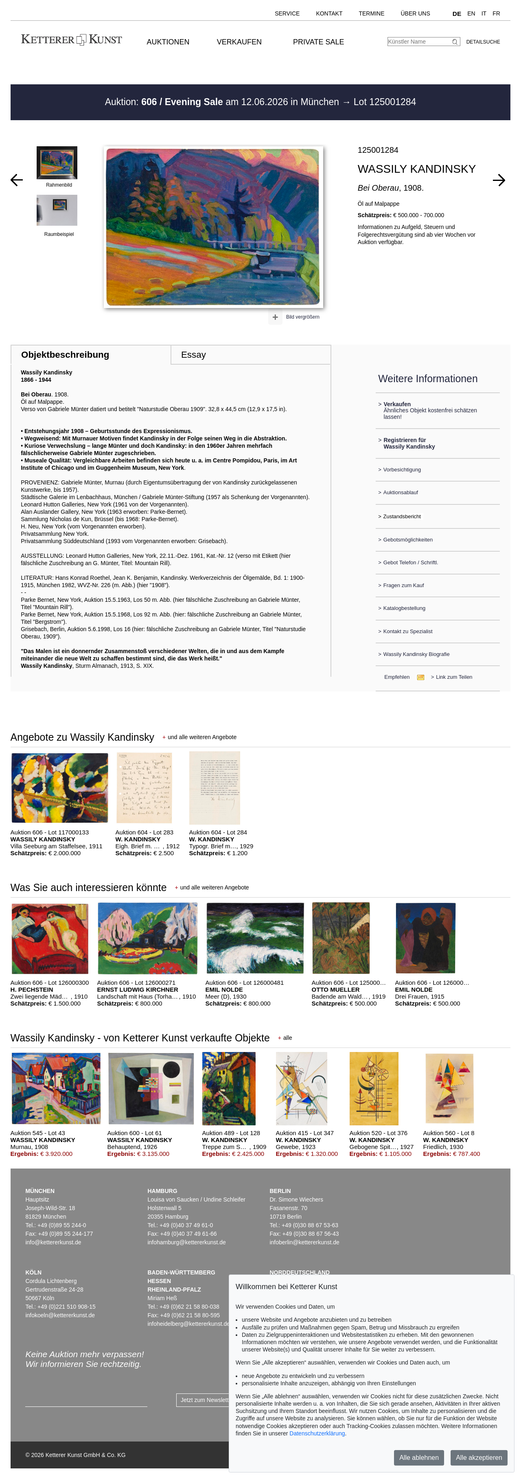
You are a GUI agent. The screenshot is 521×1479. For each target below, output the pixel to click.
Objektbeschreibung (65, 355)
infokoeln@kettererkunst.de (60, 1315)
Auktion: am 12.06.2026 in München (223, 102)
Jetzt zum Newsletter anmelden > (223, 1400)
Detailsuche (483, 42)
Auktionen (168, 42)
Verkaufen (239, 42)
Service (287, 13)
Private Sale (318, 42)
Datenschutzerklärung (317, 1433)
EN (471, 13)
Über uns (415, 13)
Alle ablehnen (419, 1457)
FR (496, 13)
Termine (371, 13)
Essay (193, 355)
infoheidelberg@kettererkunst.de (188, 1324)
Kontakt (329, 13)
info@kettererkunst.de (53, 1242)
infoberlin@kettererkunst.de (304, 1242)
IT (484, 13)
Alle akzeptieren (479, 1457)
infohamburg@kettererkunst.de (186, 1242)
